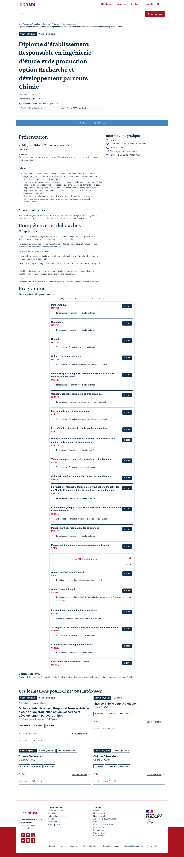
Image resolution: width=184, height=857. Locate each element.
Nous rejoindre (99, 813)
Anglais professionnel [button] (63, 589)
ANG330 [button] (55, 592)
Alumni (51, 819)
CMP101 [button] (55, 462)
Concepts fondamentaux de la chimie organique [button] (77, 394)
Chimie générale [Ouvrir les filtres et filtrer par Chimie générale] (46, 750)
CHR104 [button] (55, 414)
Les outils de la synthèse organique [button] (70, 411)
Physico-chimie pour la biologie (114, 703)
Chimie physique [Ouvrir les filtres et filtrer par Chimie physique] (27, 34)
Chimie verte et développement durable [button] (72, 644)
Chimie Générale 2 (31, 756)
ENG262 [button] (55, 613)
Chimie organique (69, 24)
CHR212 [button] (55, 648)
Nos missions (53, 813)
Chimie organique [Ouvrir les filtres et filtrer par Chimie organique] (47, 34)
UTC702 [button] (55, 359)
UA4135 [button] (55, 665)
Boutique (97, 822)
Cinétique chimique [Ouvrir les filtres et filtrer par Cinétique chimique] (66, 750)
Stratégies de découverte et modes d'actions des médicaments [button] (85, 627)
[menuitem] (106, 4)
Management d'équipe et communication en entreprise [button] (80, 545)
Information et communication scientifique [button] (74, 610)
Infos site (51, 846)
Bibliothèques (99, 827)
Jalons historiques (55, 810)
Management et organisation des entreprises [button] (75, 528)
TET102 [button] (55, 548)
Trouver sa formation (31, 24)
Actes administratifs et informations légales (100, 846)
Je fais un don (54, 822)
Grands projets (54, 824)
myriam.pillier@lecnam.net (127, 151)
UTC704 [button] (55, 308)
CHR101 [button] (55, 397)
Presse (96, 810)
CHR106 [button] (55, 514)
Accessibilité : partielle (133, 846)
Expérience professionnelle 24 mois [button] (70, 661)
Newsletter (152, 846)
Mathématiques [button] (59, 305)
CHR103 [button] (55, 493)
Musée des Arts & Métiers (104, 824)
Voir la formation (79, 734)
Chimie (56, 24)
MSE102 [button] (55, 531)
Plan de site (98, 836)
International (98, 830)
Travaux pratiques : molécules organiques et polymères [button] (81, 459)
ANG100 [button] (55, 575)
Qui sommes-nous (56, 808)
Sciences (46, 24)
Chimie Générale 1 (105, 756)
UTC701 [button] (55, 342)
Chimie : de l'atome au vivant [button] (66, 356)
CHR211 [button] (55, 631)
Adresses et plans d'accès (104, 819)
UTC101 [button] (55, 380)
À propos (97, 808)
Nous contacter (100, 816)
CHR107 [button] (55, 445)
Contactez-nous (155, 14)
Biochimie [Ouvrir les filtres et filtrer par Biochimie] (118, 698)
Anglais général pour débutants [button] (68, 572)
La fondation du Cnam (57, 816)
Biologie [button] (55, 339)
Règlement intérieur (68, 846)
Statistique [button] (57, 322)
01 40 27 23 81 (119, 147)
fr (19, 24)
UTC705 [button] (55, 325)
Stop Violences (99, 833)
